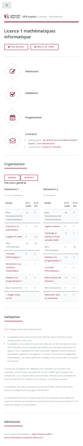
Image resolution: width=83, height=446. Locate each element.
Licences (42, 16)
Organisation (33, 117)
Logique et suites (14, 236)
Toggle (7, 6)
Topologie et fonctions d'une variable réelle (52, 236)
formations (56, 16)
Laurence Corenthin (51, 147)
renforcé (29, 177)
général (12, 177)
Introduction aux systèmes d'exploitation (13, 267)
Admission (31, 71)
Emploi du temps (44, 47)
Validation (31, 93)
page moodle (16, 47)
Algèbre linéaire (52, 226)
